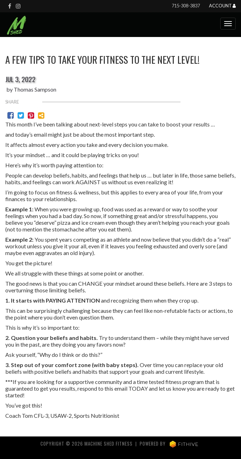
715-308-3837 (186, 5)
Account (222, 6)
